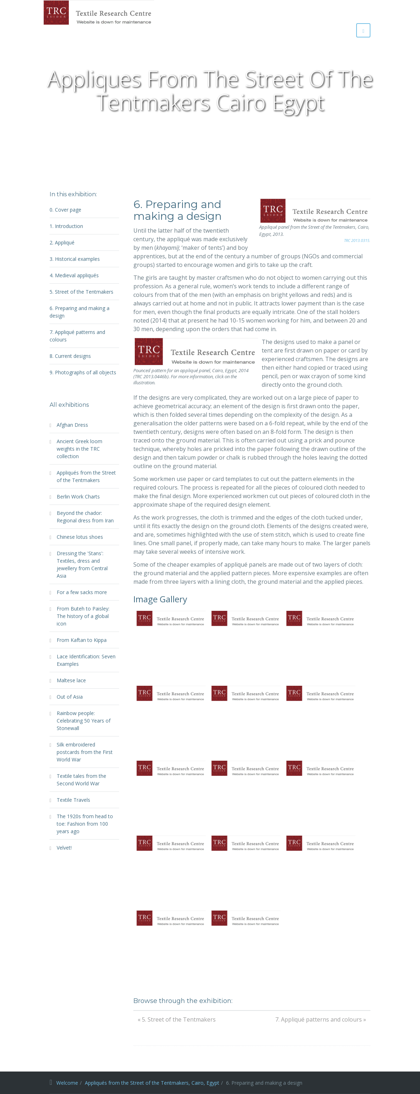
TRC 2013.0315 (356, 240)
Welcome (67, 1082)
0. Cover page (65, 209)
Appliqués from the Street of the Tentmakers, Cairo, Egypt (152, 1082)
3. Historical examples (75, 258)
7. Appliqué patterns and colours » (320, 1019)
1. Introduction (66, 226)
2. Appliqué (62, 242)
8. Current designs (70, 356)
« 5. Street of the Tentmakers (177, 1019)
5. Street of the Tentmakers (81, 291)
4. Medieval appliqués (74, 275)
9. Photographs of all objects (83, 372)
